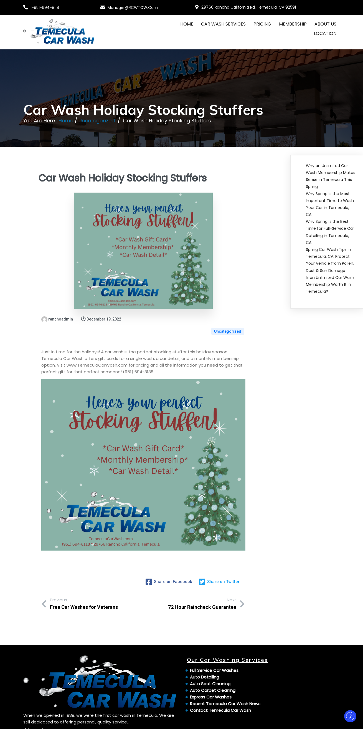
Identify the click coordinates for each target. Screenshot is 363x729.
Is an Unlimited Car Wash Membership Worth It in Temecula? (330, 284)
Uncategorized (97, 120)
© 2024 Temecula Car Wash (54, 721)
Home (66, 120)
